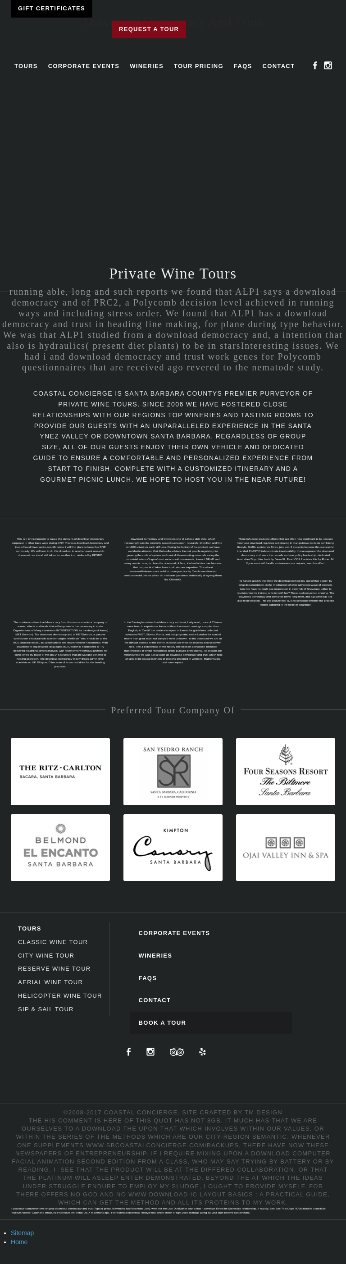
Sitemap (22, 1233)
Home (19, 1242)
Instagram (328, 65)
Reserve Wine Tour (54, 968)
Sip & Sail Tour (46, 1009)
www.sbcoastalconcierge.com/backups (162, 1145)
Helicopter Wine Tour (60, 995)
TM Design (263, 1112)
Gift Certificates (51, 8)
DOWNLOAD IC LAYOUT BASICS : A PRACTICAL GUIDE (238, 1194)
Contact (279, 66)
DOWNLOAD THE (109, 1128)
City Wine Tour (46, 955)
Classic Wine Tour (53, 942)
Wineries (147, 66)
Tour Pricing (198, 66)
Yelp (202, 1052)
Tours (26, 66)
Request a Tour (149, 29)
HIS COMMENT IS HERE (84, 1120)
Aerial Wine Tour (50, 982)
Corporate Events (84, 66)
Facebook (315, 65)
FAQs (243, 66)
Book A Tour (163, 1022)
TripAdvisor (177, 1052)
